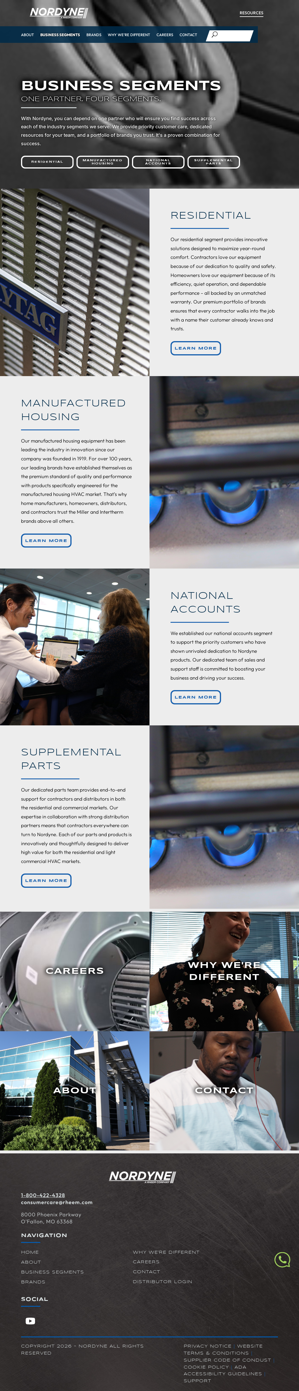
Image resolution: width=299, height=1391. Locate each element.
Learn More (196, 348)
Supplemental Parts (213, 162)
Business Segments (60, 34)
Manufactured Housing (103, 162)
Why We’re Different (129, 34)
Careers (165, 34)
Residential (47, 161)
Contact (188, 34)
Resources (251, 12)
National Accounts (158, 162)
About (27, 34)
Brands (93, 34)
